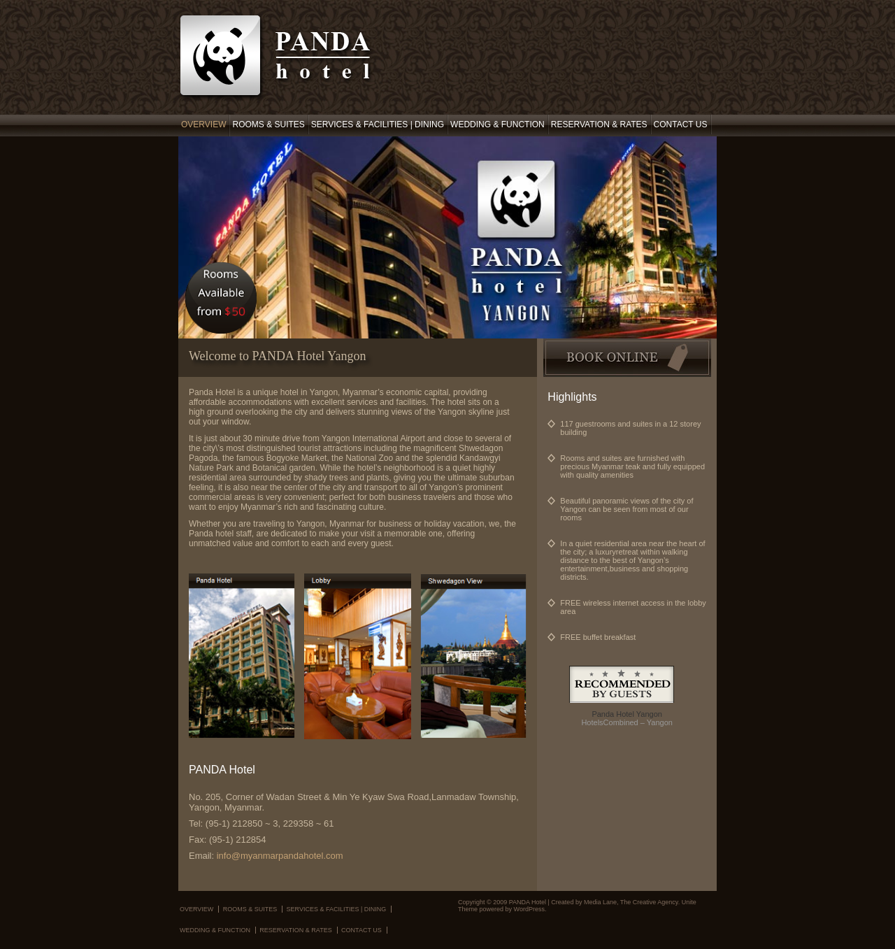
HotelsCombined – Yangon (626, 722)
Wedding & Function (497, 124)
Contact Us (681, 124)
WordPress (529, 909)
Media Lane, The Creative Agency (631, 902)
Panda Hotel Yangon (627, 714)
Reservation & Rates (599, 124)
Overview (203, 124)
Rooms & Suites (268, 124)
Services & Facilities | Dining (377, 124)
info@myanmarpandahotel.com (280, 855)
